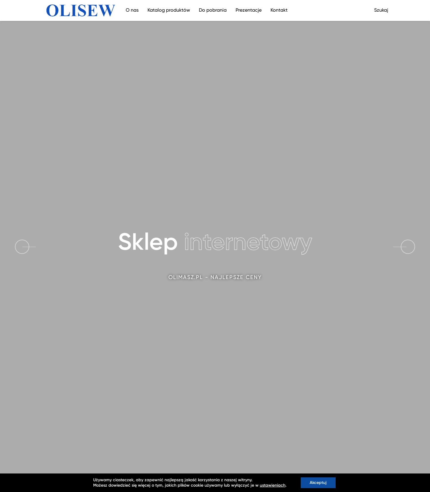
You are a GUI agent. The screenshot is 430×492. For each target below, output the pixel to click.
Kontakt (279, 10)
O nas (132, 10)
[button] (408, 247)
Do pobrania (213, 10)
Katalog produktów (169, 10)
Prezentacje (249, 10)
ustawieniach (272, 485)
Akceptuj (318, 483)
